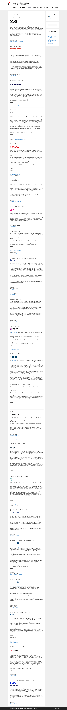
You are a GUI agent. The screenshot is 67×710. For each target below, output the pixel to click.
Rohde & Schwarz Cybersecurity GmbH (18, 547)
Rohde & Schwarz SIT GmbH (16, 586)
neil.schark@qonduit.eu (14, 435)
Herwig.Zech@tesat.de (14, 642)
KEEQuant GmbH (14, 332)
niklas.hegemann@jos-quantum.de (16, 321)
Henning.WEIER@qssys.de (14, 535)
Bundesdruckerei (51, 43)
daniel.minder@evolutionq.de (15, 250)
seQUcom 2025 (51, 39)
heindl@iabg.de (13, 289)
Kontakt (56, 7)
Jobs (41, 7)
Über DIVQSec (22, 7)
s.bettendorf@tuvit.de (14, 703)
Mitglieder (29, 7)
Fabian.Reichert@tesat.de (14, 638)
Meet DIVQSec (35, 7)
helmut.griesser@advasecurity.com (16, 41)
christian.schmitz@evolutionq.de (16, 253)
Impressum (57, 708)
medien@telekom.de (13, 226)
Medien (51, 7)
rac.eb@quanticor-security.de (17, 474)
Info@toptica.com (13, 675)
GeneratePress (34, 708)
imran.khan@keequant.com (15, 349)
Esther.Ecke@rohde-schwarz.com (16, 574)
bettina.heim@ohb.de (14, 405)
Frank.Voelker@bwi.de (19, 138)
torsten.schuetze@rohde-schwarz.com (17, 607)
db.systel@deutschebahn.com (15, 201)
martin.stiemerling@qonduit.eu (15, 439)
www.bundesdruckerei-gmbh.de (16, 105)
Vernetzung (46, 7)
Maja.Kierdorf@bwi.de (19, 139)
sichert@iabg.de (13, 294)
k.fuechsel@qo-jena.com (14, 504)
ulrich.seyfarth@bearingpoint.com (16, 75)
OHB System (13, 360)
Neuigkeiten (15, 7)
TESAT (12, 618)
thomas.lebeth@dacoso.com (15, 174)
